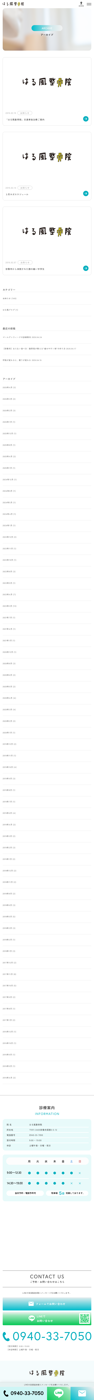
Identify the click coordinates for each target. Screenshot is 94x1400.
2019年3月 (7, 836)
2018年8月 (7, 893)
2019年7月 (7, 801)
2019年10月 (8, 767)
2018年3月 (7, 928)
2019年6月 (7, 813)
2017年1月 (7, 1020)
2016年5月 (7, 1066)
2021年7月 (7, 617)
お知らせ (7, 298)
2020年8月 (7, 663)
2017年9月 (7, 997)
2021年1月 (7, 640)
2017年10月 (8, 985)
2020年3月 (7, 709)
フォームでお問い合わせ (50, 1304)
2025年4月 (7, 456)
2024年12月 (8, 479)
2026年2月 (7, 410)
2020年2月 (7, 721)
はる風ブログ (9, 309)
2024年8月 (7, 491)
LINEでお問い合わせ (63, 1318)
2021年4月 (7, 629)
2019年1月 (7, 859)
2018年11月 (8, 882)
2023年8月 (7, 571)
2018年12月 (8, 870)
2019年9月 (7, 778)
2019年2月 (7, 847)
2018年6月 (7, 905)
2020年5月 (7, 686)
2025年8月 (7, 445)
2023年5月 (7, 583)
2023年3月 (7, 606)
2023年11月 (8, 548)
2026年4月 (7, 387)
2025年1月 (7, 468)
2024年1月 (7, 525)
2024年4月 (8, 514)
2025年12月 (8, 433)
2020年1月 (7, 732)
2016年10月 (8, 1043)
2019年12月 (8, 744)
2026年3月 (7, 399)
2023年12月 (8, 537)
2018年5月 (7, 916)
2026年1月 (7, 422)
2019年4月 (7, 824)
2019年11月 (8, 755)
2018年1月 (7, 951)
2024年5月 (7, 502)
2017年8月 (7, 1008)
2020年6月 (7, 675)
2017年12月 (8, 962)
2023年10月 (8, 560)
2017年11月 (8, 974)
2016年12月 (8, 1031)
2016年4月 (7, 1077)
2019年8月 (7, 790)
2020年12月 (8, 652)
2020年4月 (7, 698)
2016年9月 (7, 1054)
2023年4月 (7, 594)
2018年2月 (7, 939)
